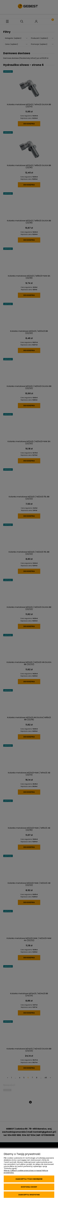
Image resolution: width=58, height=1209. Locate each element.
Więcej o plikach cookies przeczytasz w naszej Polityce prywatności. (26, 1176)
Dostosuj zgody (29, 1189)
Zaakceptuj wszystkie (29, 1195)
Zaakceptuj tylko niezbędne (29, 1183)
